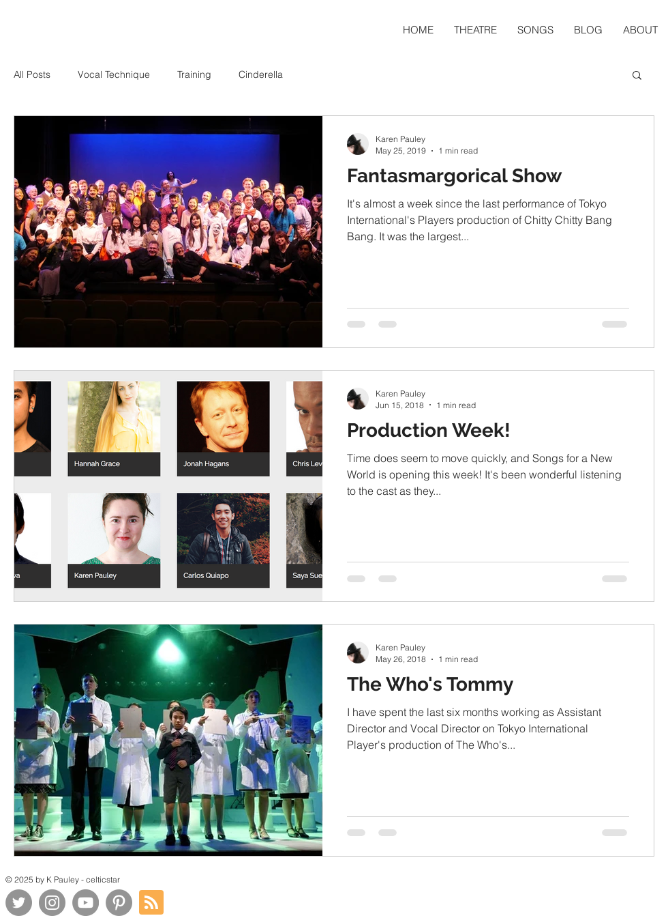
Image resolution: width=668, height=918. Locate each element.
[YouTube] (85, 902)
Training (194, 74)
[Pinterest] (119, 902)
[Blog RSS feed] (151, 903)
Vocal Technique (114, 74)
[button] (637, 76)
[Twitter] (18, 902)
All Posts (32, 74)
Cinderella (261, 74)
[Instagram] (52, 902)
